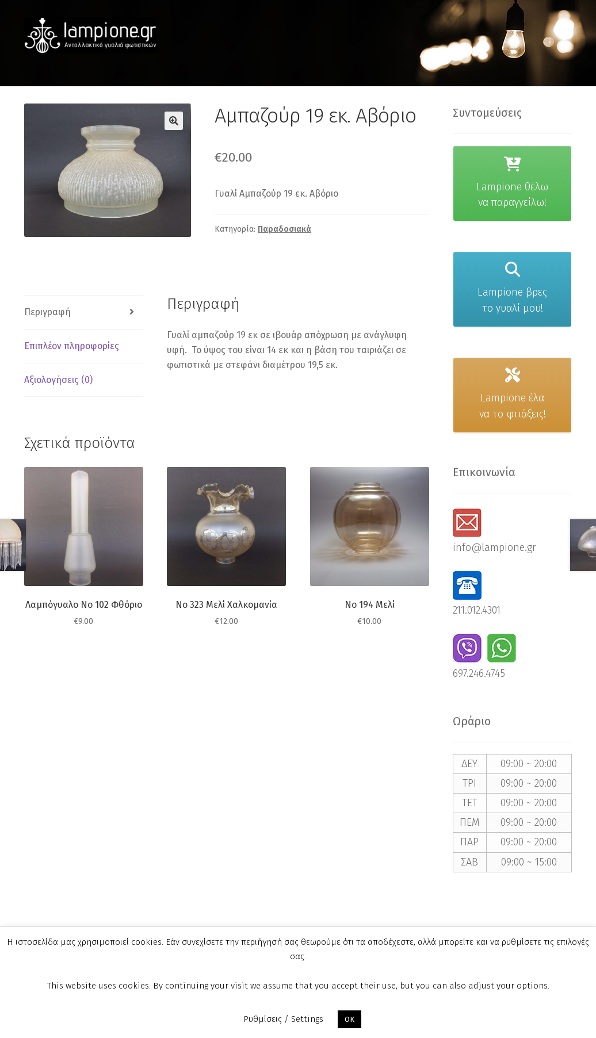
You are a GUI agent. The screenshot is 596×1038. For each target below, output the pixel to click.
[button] (174, 121)
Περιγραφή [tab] (47, 312)
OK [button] (349, 1019)
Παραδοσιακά (284, 229)
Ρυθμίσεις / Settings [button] (283, 1019)
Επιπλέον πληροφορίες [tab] (71, 345)
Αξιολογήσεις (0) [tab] (58, 379)
